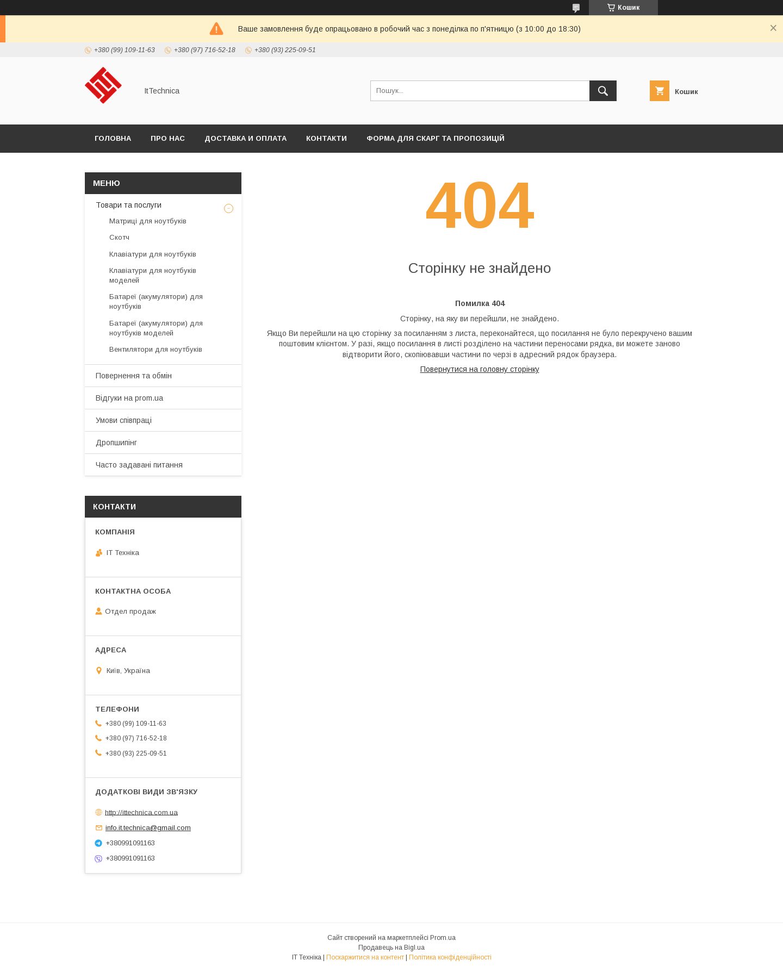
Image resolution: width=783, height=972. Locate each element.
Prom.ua (443, 938)
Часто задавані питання (139, 464)
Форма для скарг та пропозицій (435, 138)
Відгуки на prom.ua (129, 398)
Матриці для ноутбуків (148, 221)
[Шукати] (603, 90)
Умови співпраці (124, 420)
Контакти (326, 138)
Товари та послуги (128, 205)
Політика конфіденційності (450, 957)
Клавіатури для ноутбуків (152, 254)
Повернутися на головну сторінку (479, 369)
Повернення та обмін (134, 375)
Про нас (168, 138)
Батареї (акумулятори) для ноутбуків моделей (156, 328)
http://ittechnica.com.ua (141, 812)
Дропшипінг (116, 442)
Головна (113, 138)
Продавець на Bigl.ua (391, 947)
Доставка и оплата (245, 138)
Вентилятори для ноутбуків (155, 349)
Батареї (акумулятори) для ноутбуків (156, 301)
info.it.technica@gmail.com (148, 828)
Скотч (119, 237)
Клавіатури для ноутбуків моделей (152, 275)
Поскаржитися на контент (365, 957)
